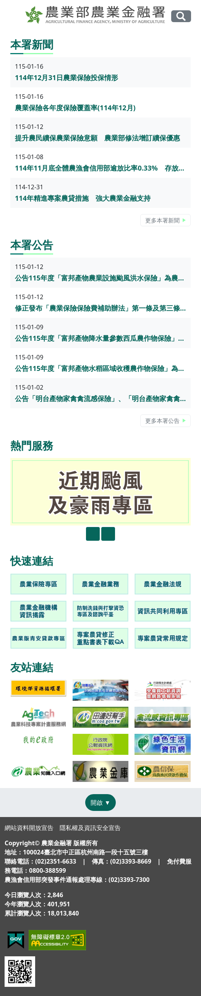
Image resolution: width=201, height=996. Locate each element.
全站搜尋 (181, 16)
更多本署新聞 (162, 220)
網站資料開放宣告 (29, 828)
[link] (38, 584)
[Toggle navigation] (14, 16)
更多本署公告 (162, 420)
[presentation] (93, 534)
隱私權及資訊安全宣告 (90, 828)
